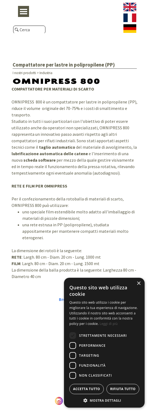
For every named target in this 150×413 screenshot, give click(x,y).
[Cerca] (29, 30)
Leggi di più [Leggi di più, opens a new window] (109, 323)
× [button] (139, 284)
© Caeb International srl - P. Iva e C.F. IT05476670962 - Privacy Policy (75, 409)
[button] (104, 400)
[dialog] (104, 343)
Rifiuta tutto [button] (123, 389)
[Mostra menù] (23, 11)
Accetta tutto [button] (86, 389)
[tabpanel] (75, 185)
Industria (46, 73)
